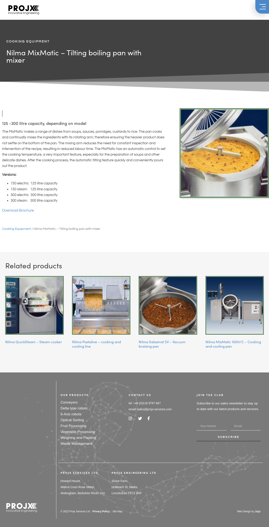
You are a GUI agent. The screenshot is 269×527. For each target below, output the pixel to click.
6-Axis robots (71, 414)
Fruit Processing (73, 426)
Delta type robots (74, 408)
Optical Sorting (72, 420)
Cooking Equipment (28, 41)
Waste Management (76, 444)
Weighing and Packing (78, 438)
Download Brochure (18, 210)
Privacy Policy (100, 511)
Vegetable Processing (78, 432)
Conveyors (69, 402)
